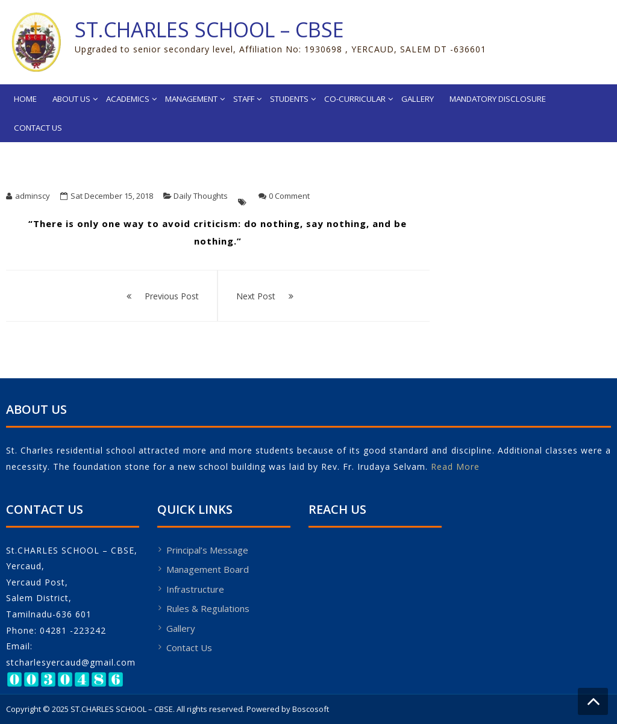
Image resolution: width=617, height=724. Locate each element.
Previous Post (172, 296)
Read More (455, 466)
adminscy (32, 195)
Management (191, 98)
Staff (243, 98)
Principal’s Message (207, 550)
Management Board (207, 569)
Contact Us (38, 127)
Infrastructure (195, 589)
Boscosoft (310, 709)
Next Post (255, 296)
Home (25, 98)
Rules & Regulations (207, 608)
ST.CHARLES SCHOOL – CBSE (209, 29)
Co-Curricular (355, 98)
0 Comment (289, 195)
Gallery (417, 98)
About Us (71, 98)
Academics (127, 98)
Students (289, 98)
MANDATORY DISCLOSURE (497, 98)
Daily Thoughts (201, 195)
